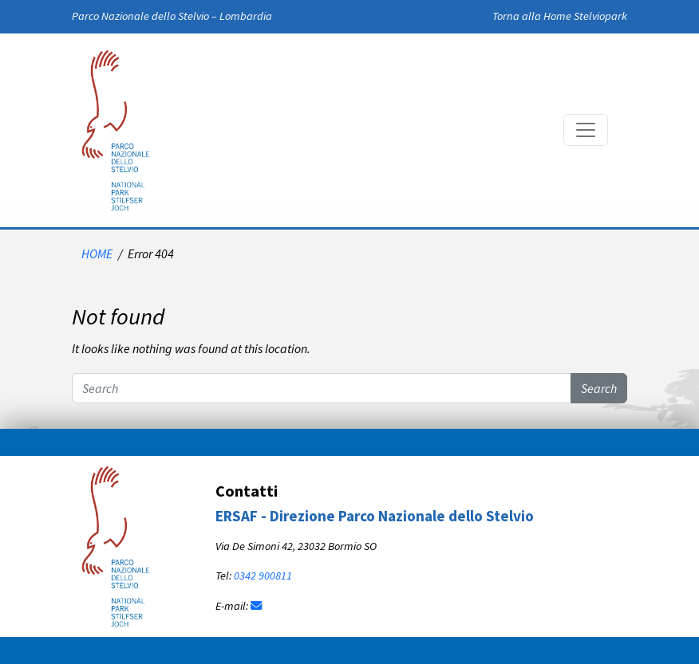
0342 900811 (263, 575)
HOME (97, 253)
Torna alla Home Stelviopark (559, 16)
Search (599, 388)
